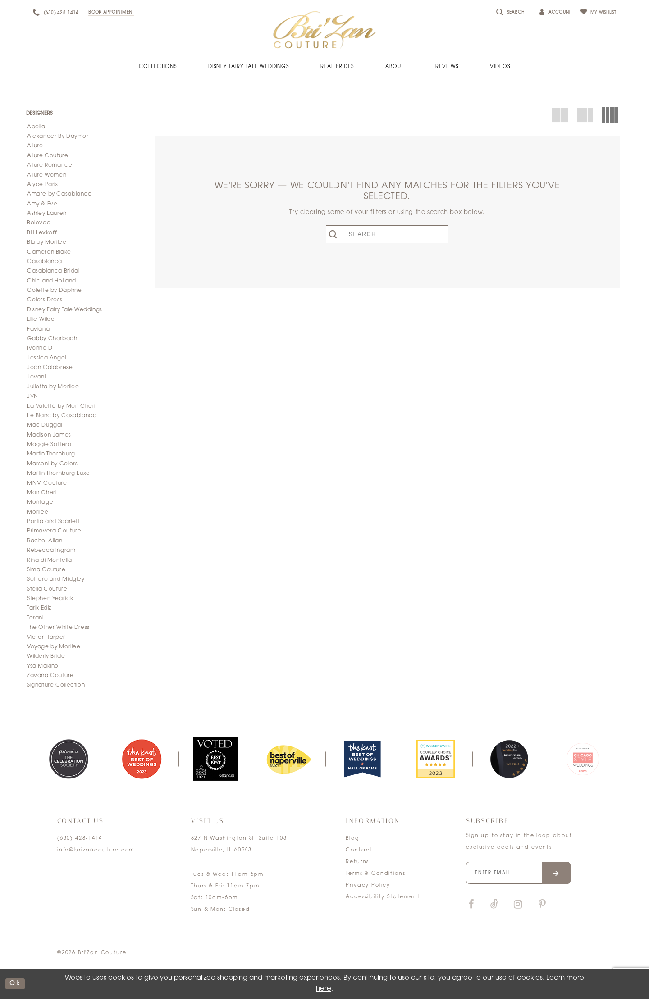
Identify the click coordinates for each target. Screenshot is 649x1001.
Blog (352, 840)
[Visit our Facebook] (471, 907)
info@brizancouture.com (95, 852)
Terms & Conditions (375, 875)
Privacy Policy (368, 887)
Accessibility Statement (383, 898)
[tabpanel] (68, 761)
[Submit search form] (342, 234)
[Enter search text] (387, 234)
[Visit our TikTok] (494, 907)
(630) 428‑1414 (79, 840)
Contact (359, 852)
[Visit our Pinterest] (542, 907)
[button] (78, 114)
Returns (357, 863)
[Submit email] (561, 875)
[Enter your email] (521, 875)
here (323, 990)
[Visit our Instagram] (518, 907)
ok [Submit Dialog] (16, 985)
